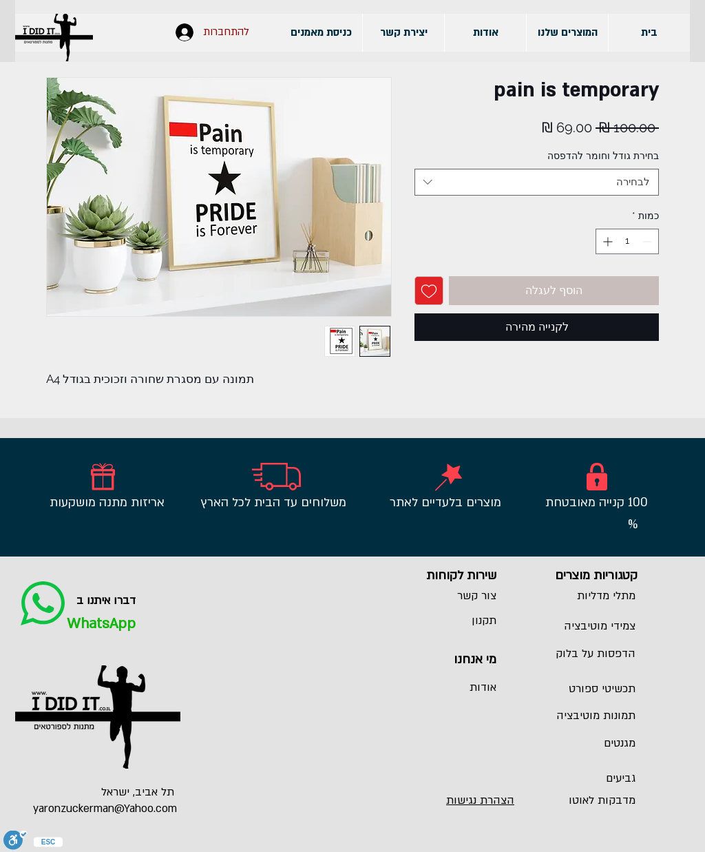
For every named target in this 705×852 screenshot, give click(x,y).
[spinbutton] (627, 241)
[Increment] (606, 241)
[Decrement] (648, 241)
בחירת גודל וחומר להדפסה (603, 155)
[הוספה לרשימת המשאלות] (428, 290)
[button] (567, 33)
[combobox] (536, 182)
